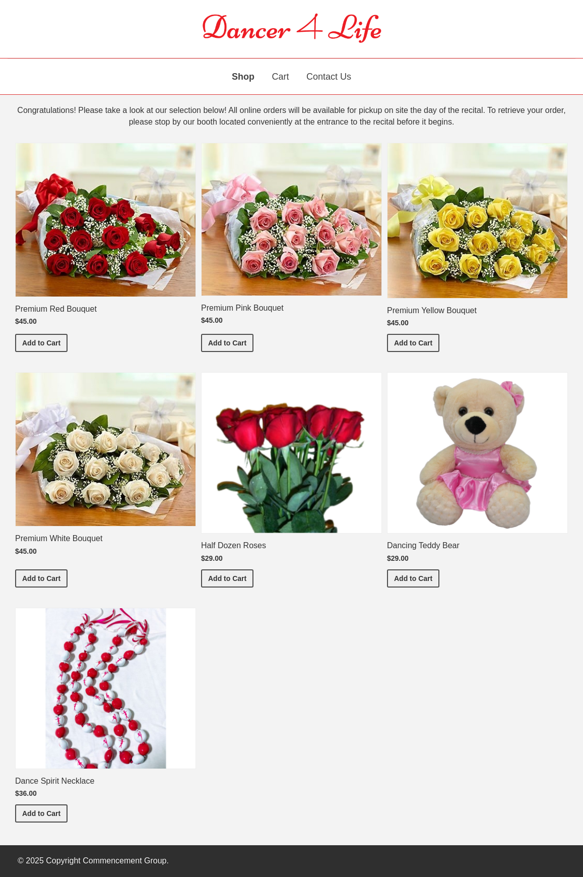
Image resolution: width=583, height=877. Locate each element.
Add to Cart (45, 342)
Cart (280, 77)
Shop (243, 77)
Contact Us (328, 77)
